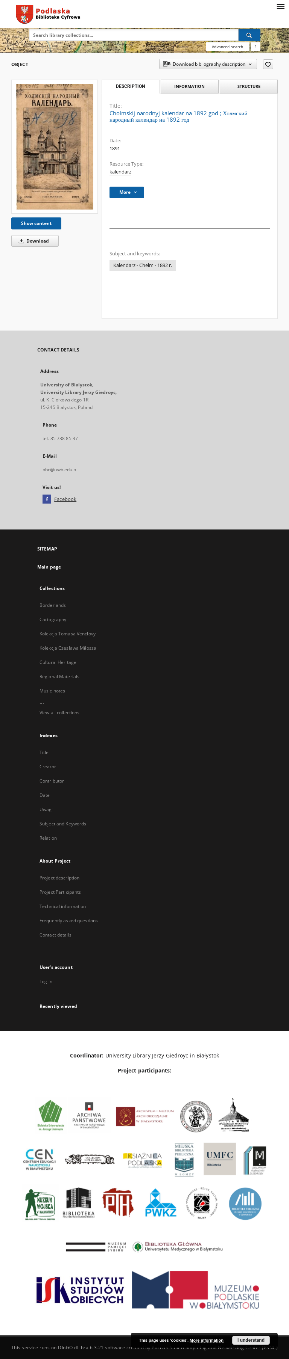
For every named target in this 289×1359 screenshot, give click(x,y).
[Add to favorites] (268, 64)
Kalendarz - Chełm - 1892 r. (142, 265)
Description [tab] (130, 86)
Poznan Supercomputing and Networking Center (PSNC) (215, 1347)
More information (207, 1340)
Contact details (55, 935)
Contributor (52, 781)
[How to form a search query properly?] (255, 46)
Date (45, 795)
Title (44, 752)
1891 (115, 148)
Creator (48, 766)
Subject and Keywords (63, 824)
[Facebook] (47, 499)
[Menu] (280, 6)
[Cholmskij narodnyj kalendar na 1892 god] (54, 147)
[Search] (249, 35)
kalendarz (120, 172)
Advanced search (227, 46)
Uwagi (46, 809)
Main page (49, 567)
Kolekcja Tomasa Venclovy (68, 633)
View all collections (59, 712)
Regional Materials (59, 676)
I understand (251, 1340)
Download (32, 241)
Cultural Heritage (58, 662)
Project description (59, 878)
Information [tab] (189, 86)
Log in (46, 981)
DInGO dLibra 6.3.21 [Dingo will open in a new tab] (81, 1347)
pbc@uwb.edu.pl (60, 469)
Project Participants (60, 892)
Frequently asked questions (69, 920)
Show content (36, 223)
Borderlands (53, 605)
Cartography (53, 619)
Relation (48, 838)
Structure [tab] (248, 86)
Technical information (63, 906)
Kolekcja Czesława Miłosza (68, 648)
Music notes (52, 691)
